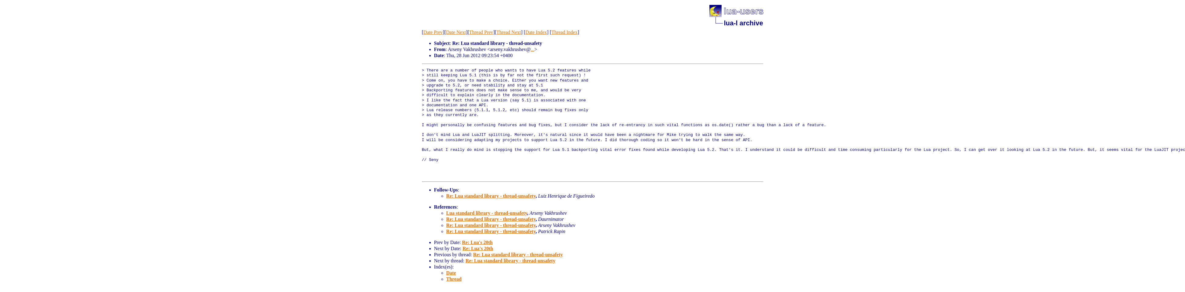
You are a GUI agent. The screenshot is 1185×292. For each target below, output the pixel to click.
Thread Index (564, 32)
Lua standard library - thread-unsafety (486, 213)
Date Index (536, 32)
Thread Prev (481, 32)
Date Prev (433, 32)
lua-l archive (743, 23)
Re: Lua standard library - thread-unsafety (491, 196)
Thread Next (508, 32)
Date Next (456, 32)
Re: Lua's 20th (477, 242)
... (532, 49)
